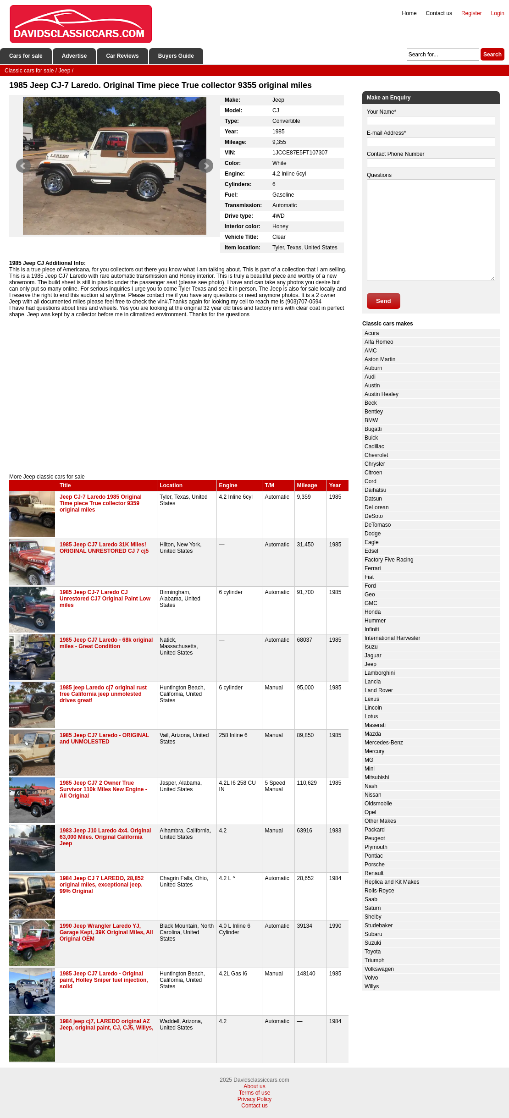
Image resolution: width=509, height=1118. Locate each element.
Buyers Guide (176, 56)
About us (254, 1086)
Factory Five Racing (389, 559)
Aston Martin (380, 359)
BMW (371, 420)
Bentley (374, 411)
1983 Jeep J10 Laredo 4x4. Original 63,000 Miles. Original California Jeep (105, 837)
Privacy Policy (255, 1099)
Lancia (373, 681)
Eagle (372, 542)
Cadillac (374, 446)
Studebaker (379, 925)
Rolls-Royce (379, 890)
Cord (370, 481)
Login (497, 13)
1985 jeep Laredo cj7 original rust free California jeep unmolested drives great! (103, 694)
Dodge (373, 533)
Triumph (375, 960)
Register (471, 13)
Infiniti (372, 629)
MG (369, 760)
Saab (371, 899)
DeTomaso (378, 525)
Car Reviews (122, 56)
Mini (370, 769)
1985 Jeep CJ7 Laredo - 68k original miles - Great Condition (106, 643)
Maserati (375, 725)
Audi (370, 377)
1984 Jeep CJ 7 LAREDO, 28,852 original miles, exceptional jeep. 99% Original (102, 884)
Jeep (370, 664)
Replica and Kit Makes (392, 882)
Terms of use (255, 1093)
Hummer (375, 620)
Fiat (369, 577)
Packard (375, 829)
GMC (371, 603)
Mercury (374, 751)
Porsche (375, 864)
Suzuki (373, 943)
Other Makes (380, 821)
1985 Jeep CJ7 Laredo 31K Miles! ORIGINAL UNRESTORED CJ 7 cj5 (104, 547)
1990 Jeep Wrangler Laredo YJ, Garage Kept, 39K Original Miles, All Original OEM (106, 932)
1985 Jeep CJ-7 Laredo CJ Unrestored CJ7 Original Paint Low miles (105, 598)
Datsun (373, 499)
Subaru (373, 934)
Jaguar (373, 655)
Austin (372, 385)
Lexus (372, 699)
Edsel (371, 551)
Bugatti (373, 429)
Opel (370, 812)
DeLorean (377, 507)
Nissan (373, 795)
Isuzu (371, 647)
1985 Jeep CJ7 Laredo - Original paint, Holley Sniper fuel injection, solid (104, 980)
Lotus (371, 716)
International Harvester (392, 638)
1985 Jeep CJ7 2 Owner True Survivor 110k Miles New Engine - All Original (103, 789)
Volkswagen (379, 969)
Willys (372, 986)
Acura (372, 333)
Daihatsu (375, 490)
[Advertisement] (179, 395)
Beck (371, 403)
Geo (370, 594)
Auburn (373, 368)
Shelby (373, 917)
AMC (371, 350)
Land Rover (379, 690)
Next (206, 166)
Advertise (74, 56)
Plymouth (376, 847)
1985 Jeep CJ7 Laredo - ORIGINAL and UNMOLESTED (104, 738)
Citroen (373, 472)
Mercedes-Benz (384, 742)
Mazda (373, 734)
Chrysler (375, 464)
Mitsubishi (377, 777)
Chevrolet (376, 455)
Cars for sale (26, 56)
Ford (370, 586)
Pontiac (374, 856)
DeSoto (374, 516)
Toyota (373, 951)
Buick (371, 438)
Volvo (371, 978)
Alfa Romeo (379, 342)
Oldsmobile (378, 803)
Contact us (439, 13)
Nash (371, 786)
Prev (23, 166)
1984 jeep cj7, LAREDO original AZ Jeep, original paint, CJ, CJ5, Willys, (107, 1024)
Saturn (373, 908)
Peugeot (375, 838)
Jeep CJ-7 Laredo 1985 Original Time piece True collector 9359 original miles (101, 503)
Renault (374, 873)
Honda (373, 612)
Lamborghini (380, 673)
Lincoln (373, 708)
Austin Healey (381, 394)
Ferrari (373, 568)
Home (409, 13)
